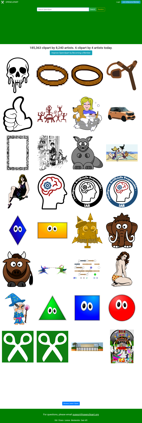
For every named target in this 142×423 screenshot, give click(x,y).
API (86, 420)
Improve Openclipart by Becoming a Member (70, 53)
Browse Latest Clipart (71, 403)
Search (92, 9)
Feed (82, 420)
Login (118, 2)
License (67, 420)
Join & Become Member (130, 2)
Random (101, 9)
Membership (75, 420)
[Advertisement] (71, 28)
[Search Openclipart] (63, 9)
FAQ (56, 420)
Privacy (61, 420)
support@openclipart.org (85, 414)
